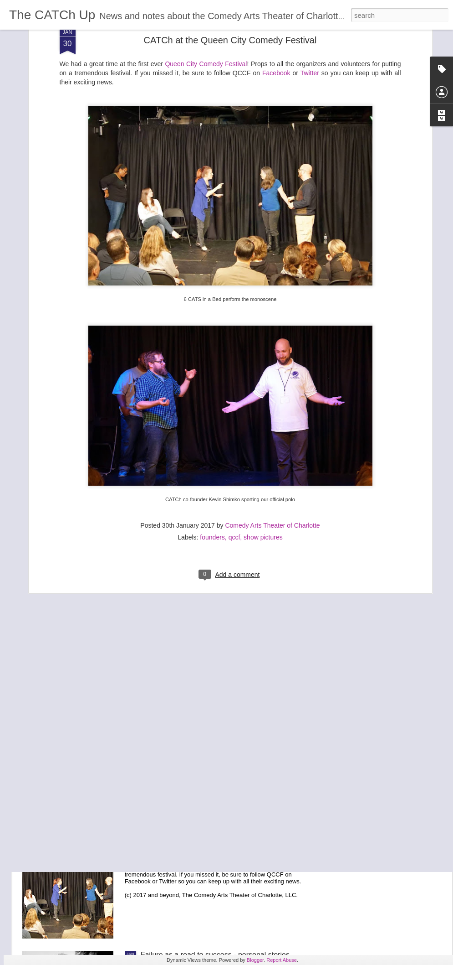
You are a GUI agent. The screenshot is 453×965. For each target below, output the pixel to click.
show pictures (263, 418)
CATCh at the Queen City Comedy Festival (210, 851)
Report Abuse (281, 960)
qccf (234, 418)
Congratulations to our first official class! (205, 748)
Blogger (255, 960)
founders (212, 418)
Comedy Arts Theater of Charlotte (272, 406)
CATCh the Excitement (177, 644)
